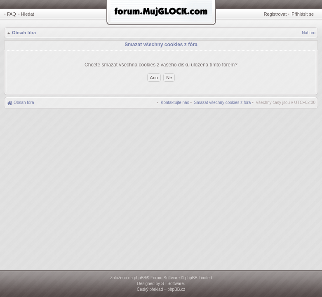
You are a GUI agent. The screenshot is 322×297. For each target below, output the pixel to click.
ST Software (172, 283)
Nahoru (308, 33)
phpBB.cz (176, 289)
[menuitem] (222, 102)
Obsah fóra (24, 32)
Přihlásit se (302, 14)
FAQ (11, 14)
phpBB (140, 278)
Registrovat (275, 14)
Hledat (27, 14)
